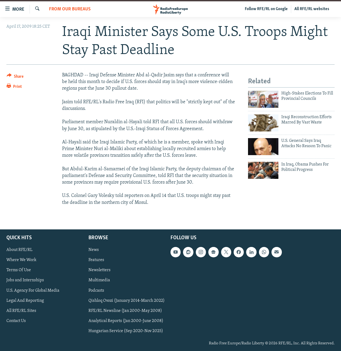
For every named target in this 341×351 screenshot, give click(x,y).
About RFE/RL (19, 250)
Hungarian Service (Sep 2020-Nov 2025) (125, 331)
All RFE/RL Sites (21, 310)
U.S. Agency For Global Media (32, 290)
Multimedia (99, 280)
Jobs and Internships (25, 280)
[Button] (15, 77)
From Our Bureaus (70, 9)
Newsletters (99, 270)
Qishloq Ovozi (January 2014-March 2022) (126, 300)
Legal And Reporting (25, 300)
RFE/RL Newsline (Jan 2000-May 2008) (125, 310)
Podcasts (96, 290)
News (93, 250)
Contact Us (16, 321)
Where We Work (21, 260)
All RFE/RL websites (311, 9)
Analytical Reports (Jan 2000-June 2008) (125, 321)
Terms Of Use (18, 270)
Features (96, 260)
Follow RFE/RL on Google (266, 9)
